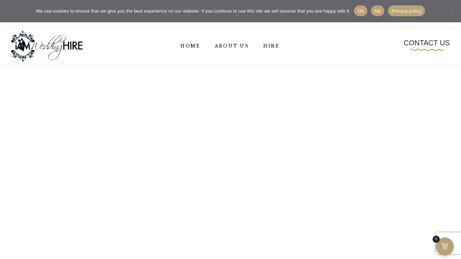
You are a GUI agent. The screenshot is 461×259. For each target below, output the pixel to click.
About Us (232, 46)
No (378, 11)
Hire (271, 46)
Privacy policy (406, 11)
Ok (361, 11)
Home (190, 46)
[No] (452, 11)
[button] (426, 45)
